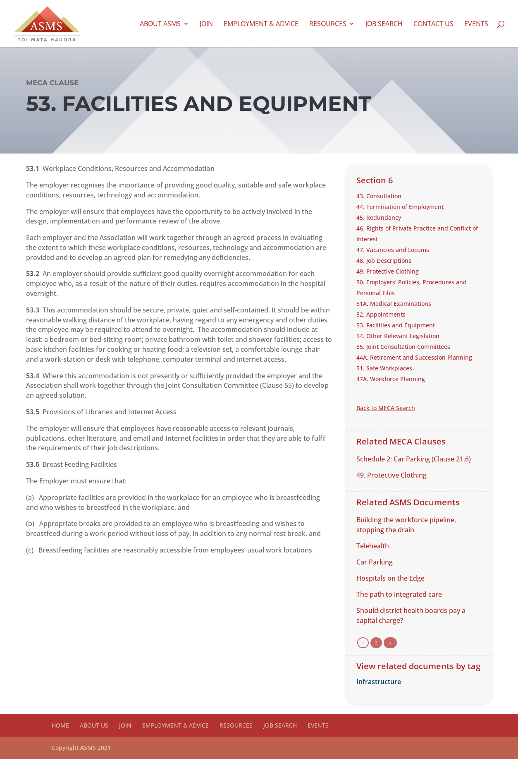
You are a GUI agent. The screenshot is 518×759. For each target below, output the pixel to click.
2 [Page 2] (376, 643)
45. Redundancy (378, 217)
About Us (94, 725)
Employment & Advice (261, 24)
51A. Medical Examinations (393, 303)
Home (60, 725)
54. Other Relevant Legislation (397, 336)
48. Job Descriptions (383, 260)
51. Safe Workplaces (384, 368)
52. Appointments (381, 314)
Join (206, 24)
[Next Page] (390, 642)
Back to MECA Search (385, 408)
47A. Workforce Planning (390, 379)
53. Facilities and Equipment (395, 325)
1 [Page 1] (363, 643)
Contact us (433, 24)
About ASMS (160, 24)
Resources (327, 24)
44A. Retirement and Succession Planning (414, 357)
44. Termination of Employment (400, 207)
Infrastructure (378, 681)
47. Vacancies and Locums (392, 250)
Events (476, 24)
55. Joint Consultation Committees (403, 347)
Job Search (384, 24)
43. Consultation (378, 196)
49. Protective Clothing (387, 271)
